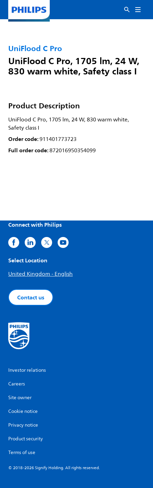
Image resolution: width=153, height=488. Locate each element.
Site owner (20, 398)
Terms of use (21, 452)
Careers (16, 384)
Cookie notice (23, 411)
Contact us (30, 297)
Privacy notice (23, 425)
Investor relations (27, 370)
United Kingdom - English (40, 274)
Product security (25, 439)
